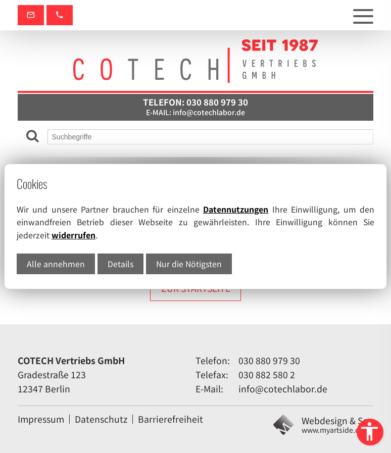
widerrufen (73, 235)
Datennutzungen (235, 209)
